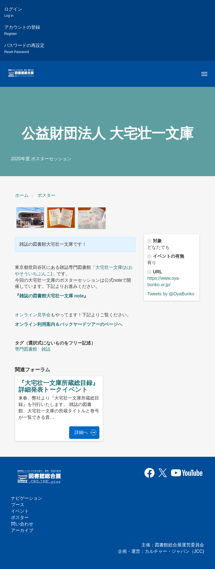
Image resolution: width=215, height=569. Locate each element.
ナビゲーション (26, 498)
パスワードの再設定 (24, 48)
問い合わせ (22, 524)
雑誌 (45, 349)
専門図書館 (26, 349)
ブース (17, 504)
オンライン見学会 (33, 314)
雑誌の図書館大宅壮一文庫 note (51, 295)
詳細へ (81, 432)
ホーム (22, 195)
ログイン (13, 12)
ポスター (46, 195)
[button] (30, 217)
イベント (20, 511)
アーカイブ (22, 530)
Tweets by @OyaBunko (170, 293)
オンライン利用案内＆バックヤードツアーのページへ (68, 324)
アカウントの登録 (22, 30)
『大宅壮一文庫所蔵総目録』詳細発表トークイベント (58, 386)
